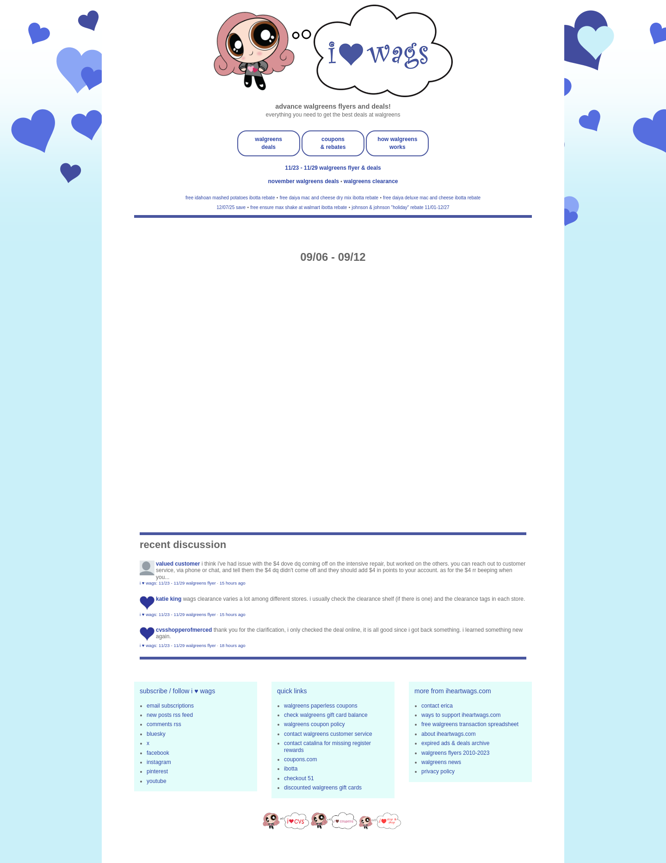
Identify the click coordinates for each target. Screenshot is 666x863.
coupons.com (300, 759)
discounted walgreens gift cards (323, 787)
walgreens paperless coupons (321, 706)
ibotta (290, 768)
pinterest (157, 771)
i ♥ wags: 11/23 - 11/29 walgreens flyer (178, 583)
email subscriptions (170, 706)
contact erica (437, 706)
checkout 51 (299, 778)
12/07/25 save (231, 207)
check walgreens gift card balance (326, 715)
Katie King (168, 599)
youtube (156, 781)
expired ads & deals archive (455, 743)
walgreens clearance (371, 181)
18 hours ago (233, 645)
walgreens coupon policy (314, 724)
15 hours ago (233, 583)
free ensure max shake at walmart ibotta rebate (298, 207)
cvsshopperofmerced (184, 630)
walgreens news (441, 762)
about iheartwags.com (448, 734)
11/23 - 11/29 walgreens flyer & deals (333, 168)
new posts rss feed (170, 715)
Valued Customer (178, 564)
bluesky (156, 734)
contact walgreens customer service (328, 734)
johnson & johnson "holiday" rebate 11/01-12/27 (401, 207)
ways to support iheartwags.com (460, 715)
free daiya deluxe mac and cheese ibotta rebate (432, 197)
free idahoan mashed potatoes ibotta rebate (230, 197)
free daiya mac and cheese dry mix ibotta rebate (329, 197)
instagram (159, 762)
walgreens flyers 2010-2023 (455, 753)
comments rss (164, 724)
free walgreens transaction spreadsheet (469, 724)
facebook (158, 753)
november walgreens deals (304, 181)
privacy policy (438, 771)
